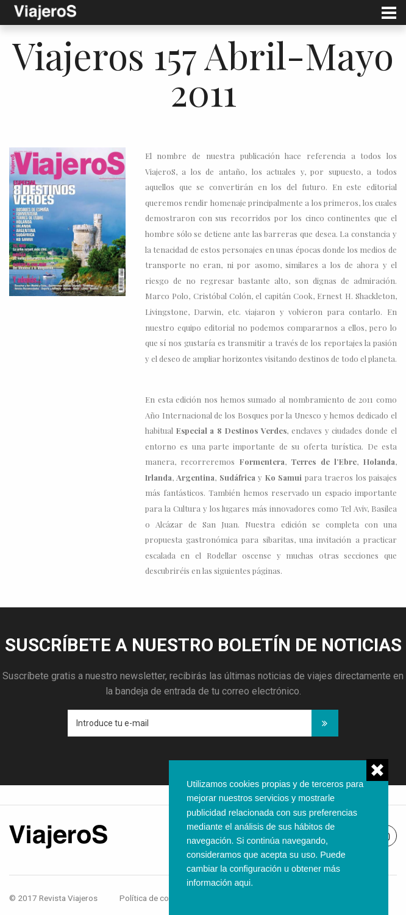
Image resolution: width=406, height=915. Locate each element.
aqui (242, 883)
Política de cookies (153, 898)
